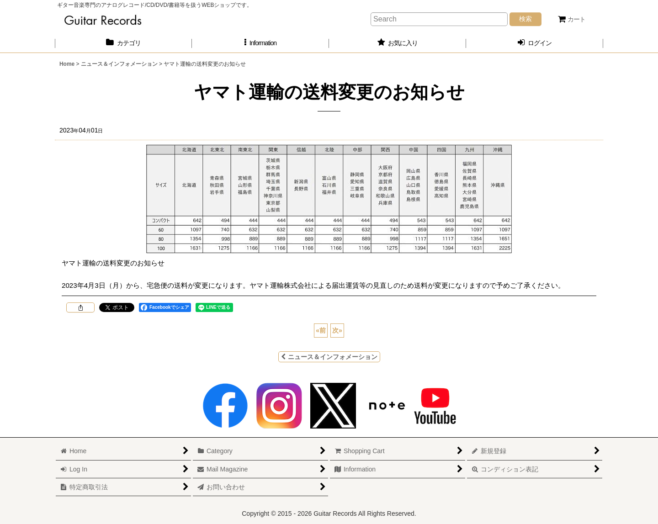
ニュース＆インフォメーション (329, 356)
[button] (260, 43)
